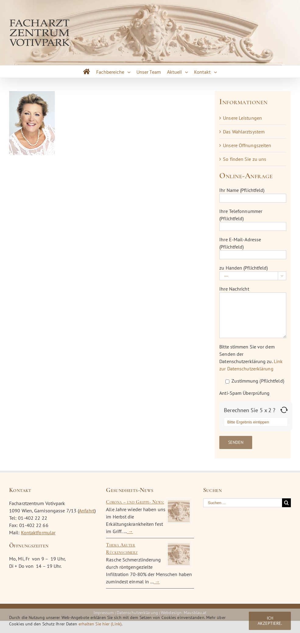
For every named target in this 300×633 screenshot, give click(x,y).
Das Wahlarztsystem (244, 132)
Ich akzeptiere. (270, 620)
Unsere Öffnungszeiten (247, 145)
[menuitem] (86, 71)
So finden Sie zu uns (244, 159)
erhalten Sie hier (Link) (100, 624)
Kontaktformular (38, 532)
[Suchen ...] (242, 502)
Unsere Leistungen (242, 118)
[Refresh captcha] (284, 410)
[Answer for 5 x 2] (256, 421)
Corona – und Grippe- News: (135, 502)
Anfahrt (86, 510)
